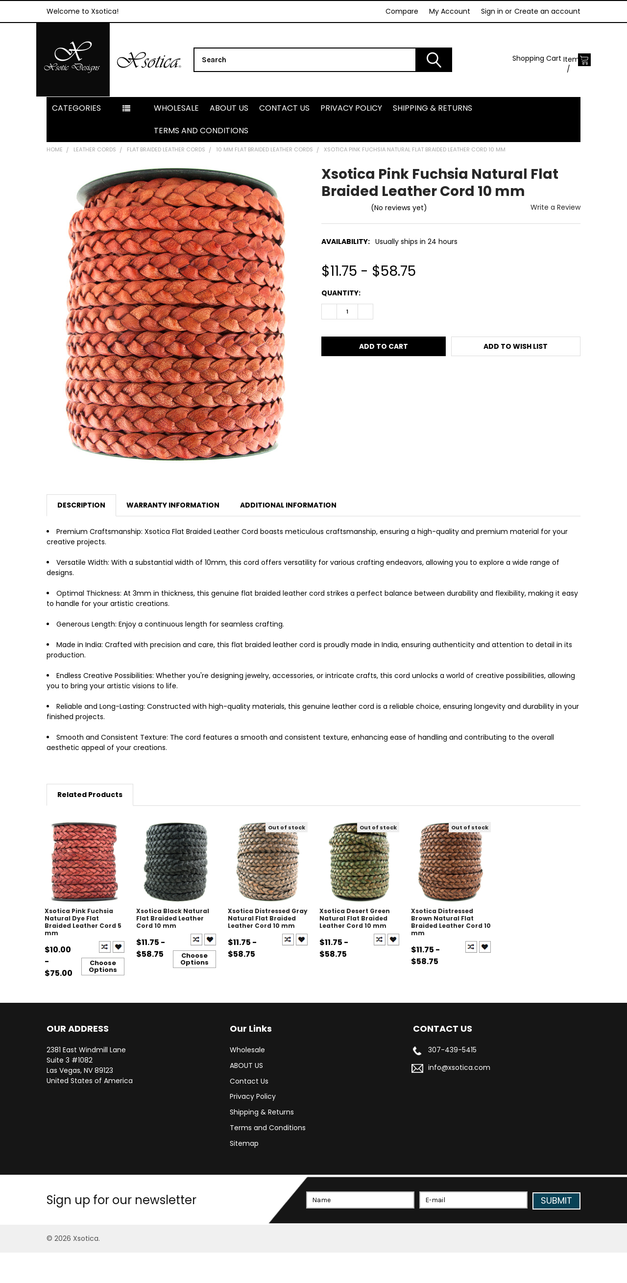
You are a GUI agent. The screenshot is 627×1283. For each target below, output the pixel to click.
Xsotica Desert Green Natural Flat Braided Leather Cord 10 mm (354, 949)
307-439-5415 (452, 1081)
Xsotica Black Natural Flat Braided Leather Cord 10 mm (172, 949)
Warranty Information (172, 536)
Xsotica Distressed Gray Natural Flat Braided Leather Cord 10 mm (268, 949)
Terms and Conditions (201, 161)
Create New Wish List (118, 978)
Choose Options (103, 997)
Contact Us (284, 139)
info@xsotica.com (459, 1098)
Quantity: (341, 324)
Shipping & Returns (432, 139)
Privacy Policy (351, 139)
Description (81, 536)
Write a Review (555, 238)
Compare (402, 11)
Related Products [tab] (89, 825)
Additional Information (288, 536)
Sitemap (244, 1175)
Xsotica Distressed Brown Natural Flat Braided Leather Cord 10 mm (451, 953)
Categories (76, 139)
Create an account (547, 11)
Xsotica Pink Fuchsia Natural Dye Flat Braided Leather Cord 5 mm (83, 953)
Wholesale (176, 139)
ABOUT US (229, 139)
